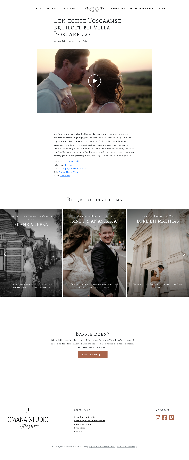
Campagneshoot (83, 424)
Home (39, 8)
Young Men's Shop (69, 172)
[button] (88, 295)
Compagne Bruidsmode (73, 168)
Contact (164, 8)
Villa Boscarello (71, 161)
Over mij (52, 8)
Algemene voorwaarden (102, 446)
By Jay (68, 165)
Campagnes (118, 8)
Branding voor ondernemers (89, 420)
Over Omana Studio (84, 417)
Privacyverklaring (127, 446)
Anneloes (65, 176)
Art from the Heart (142, 8)
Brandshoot (70, 8)
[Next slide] (184, 254)
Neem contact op (91, 354)
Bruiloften (79, 428)
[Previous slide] (5, 254)
